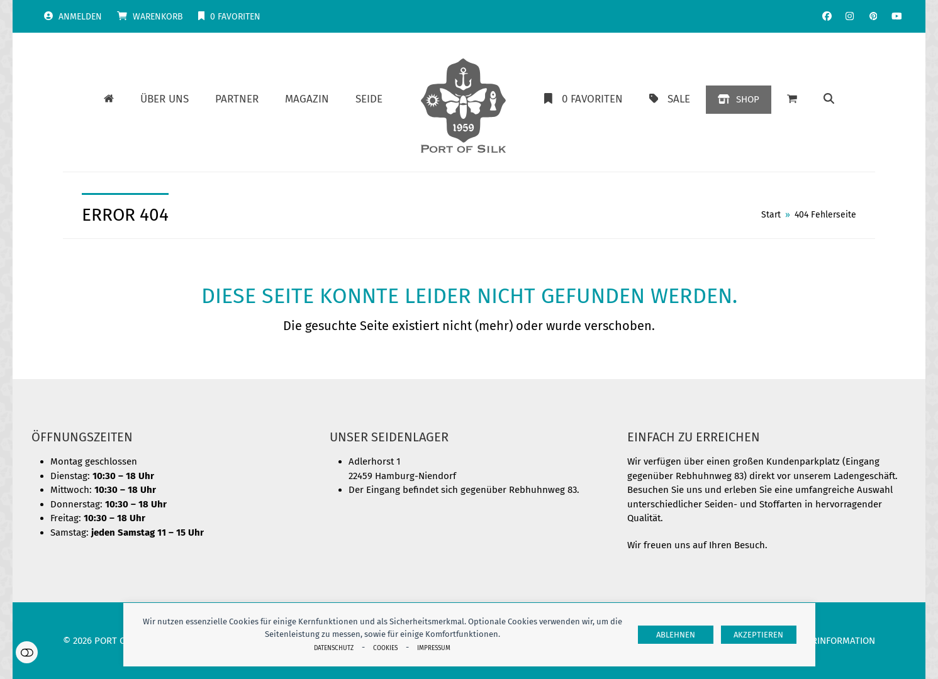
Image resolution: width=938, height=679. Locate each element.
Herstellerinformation (820, 640)
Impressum (433, 648)
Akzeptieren (758, 634)
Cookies (385, 648)
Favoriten (235, 16)
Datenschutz (334, 648)
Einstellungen (27, 652)
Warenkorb (158, 16)
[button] (792, 99)
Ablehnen (675, 634)
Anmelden (80, 16)
